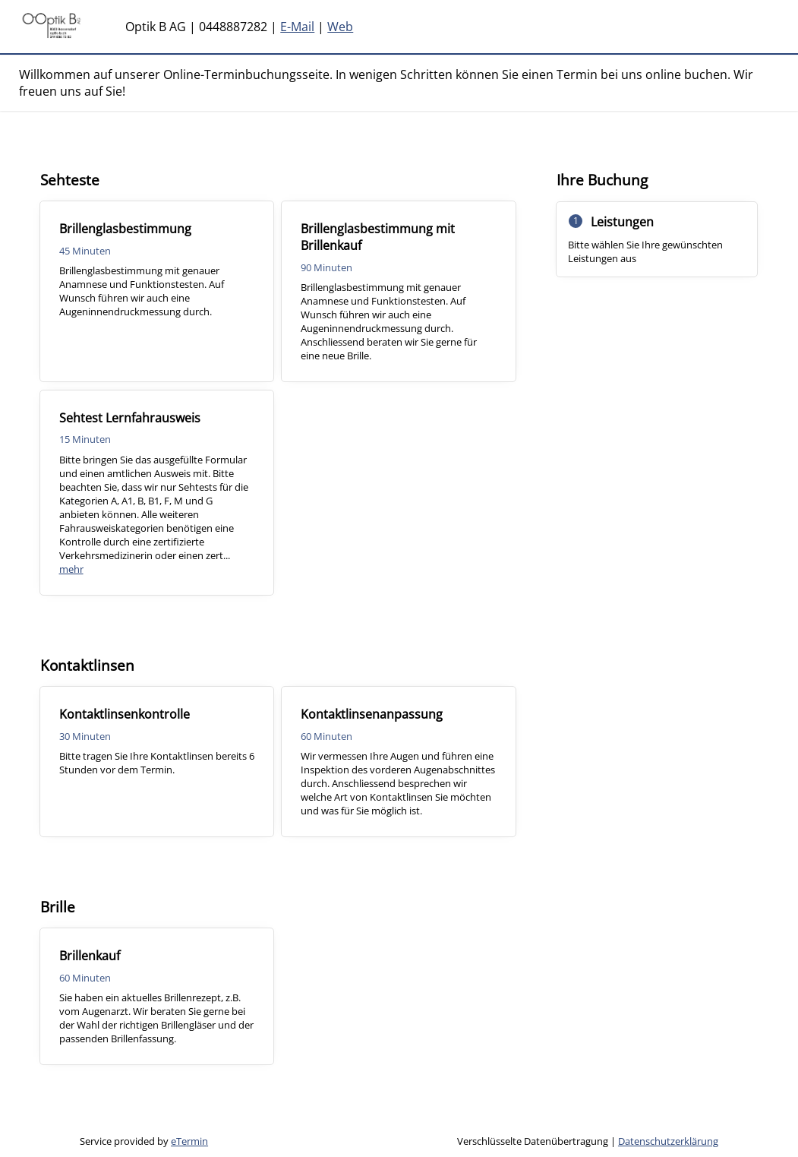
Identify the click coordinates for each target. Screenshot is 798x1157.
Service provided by (144, 1141)
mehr (71, 569)
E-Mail (297, 26)
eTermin (189, 1141)
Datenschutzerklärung (668, 1141)
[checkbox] (157, 291)
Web (340, 26)
